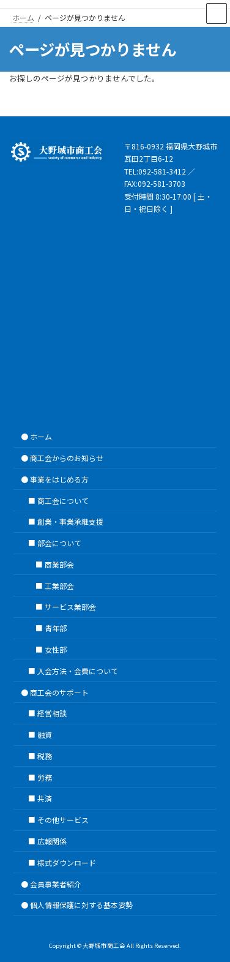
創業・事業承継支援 (70, 521)
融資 (44, 734)
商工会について (63, 500)
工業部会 (59, 585)
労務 (44, 777)
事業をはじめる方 (59, 478)
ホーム (41, 436)
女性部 (56, 649)
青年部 (56, 628)
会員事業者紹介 (55, 883)
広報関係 (52, 841)
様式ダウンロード (66, 862)
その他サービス (63, 819)
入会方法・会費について (77, 670)
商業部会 (59, 563)
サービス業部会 (70, 606)
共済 (44, 798)
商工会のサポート (59, 691)
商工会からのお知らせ (66, 458)
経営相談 (52, 713)
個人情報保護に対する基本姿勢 (81, 905)
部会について (59, 543)
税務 (44, 756)
